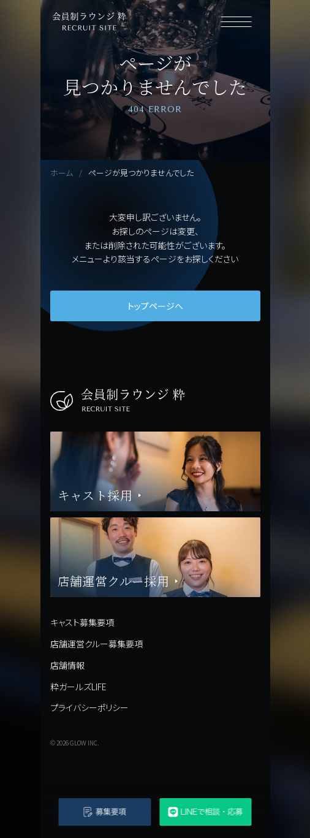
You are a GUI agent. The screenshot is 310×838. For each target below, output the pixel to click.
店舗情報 (67, 665)
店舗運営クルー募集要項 (96, 644)
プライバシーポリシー (89, 707)
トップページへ (155, 306)
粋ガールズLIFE (78, 686)
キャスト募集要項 (82, 622)
